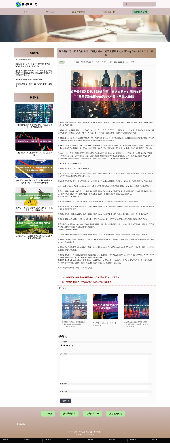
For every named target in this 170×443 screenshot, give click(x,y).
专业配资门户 (109, 12)
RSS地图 (89, 432)
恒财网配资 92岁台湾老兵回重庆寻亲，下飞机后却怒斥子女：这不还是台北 (93, 277)
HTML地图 (97, 432)
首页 (25, 12)
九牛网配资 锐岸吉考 (23, 60)
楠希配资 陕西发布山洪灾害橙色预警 (28, 79)
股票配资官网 (140, 12)
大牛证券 (50, 12)
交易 (62, 62)
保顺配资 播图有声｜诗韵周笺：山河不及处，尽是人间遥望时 (88, 282)
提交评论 (65, 401)
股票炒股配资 (78, 12)
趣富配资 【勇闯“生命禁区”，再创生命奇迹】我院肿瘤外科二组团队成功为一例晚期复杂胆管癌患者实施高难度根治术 (33, 73)
